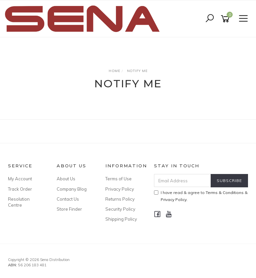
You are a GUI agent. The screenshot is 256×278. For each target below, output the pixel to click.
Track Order (20, 189)
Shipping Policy (121, 219)
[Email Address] (182, 180)
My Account (20, 178)
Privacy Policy (119, 189)
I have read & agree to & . (201, 196)
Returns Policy (120, 199)
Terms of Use (118, 178)
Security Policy (120, 209)
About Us (66, 178)
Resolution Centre (19, 202)
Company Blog (72, 189)
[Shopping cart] (226, 19)
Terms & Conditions (225, 192)
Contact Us (68, 199)
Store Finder (69, 209)
